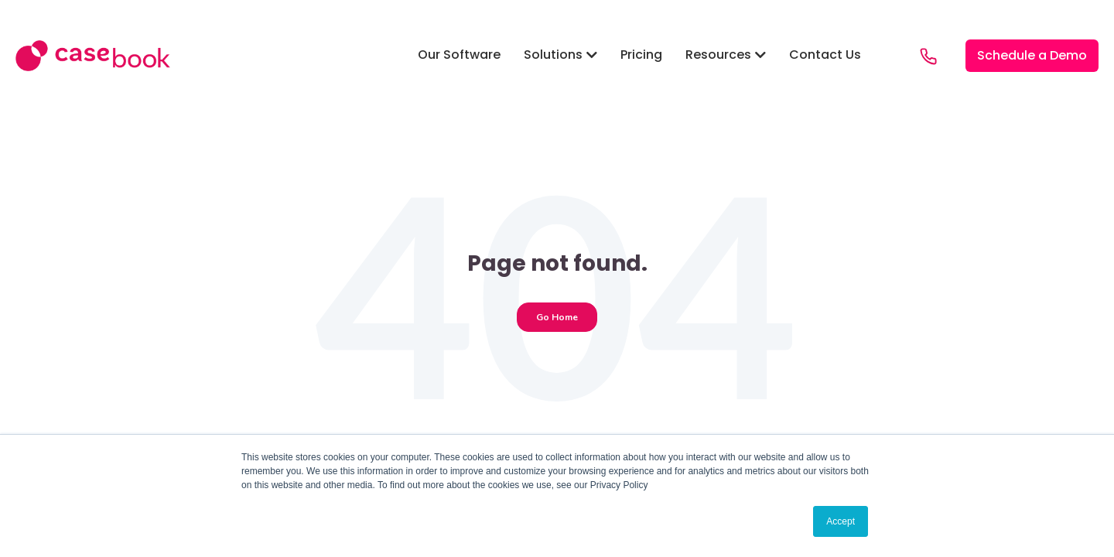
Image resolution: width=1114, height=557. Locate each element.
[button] (459, 56)
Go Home (557, 317)
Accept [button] (840, 521)
